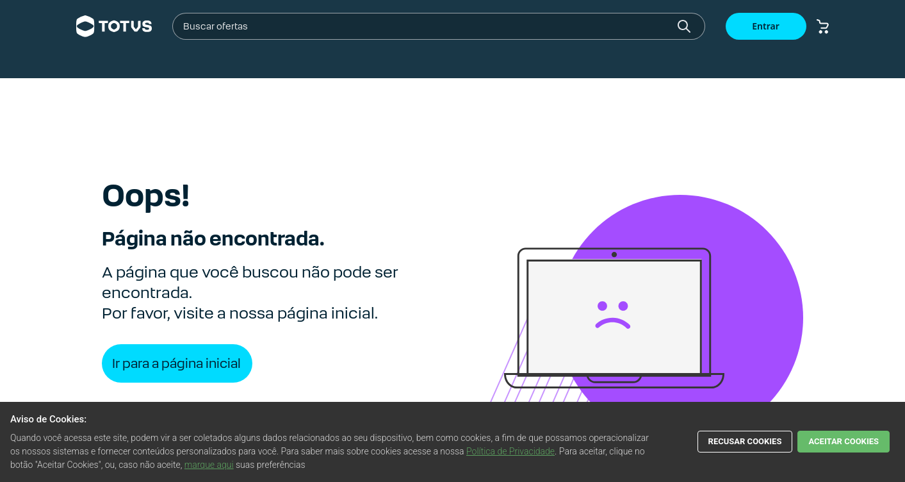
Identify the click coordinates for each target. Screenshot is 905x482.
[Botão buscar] (684, 26)
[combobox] (428, 26)
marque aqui (209, 465)
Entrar (765, 26)
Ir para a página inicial (176, 363)
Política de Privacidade (510, 451)
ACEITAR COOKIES (843, 441)
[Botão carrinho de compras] (823, 26)
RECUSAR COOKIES (745, 441)
